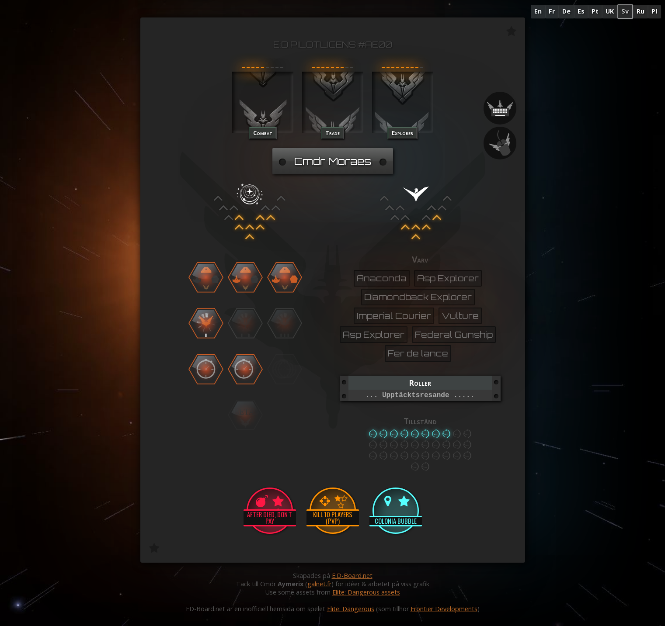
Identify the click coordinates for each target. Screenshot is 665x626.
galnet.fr (319, 584)
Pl (654, 11)
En (538, 11)
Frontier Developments (444, 609)
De (566, 11)
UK (610, 11)
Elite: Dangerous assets (366, 592)
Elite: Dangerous (350, 609)
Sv (625, 11)
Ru (640, 11)
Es (581, 11)
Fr (552, 11)
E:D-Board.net (352, 575)
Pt (595, 11)
